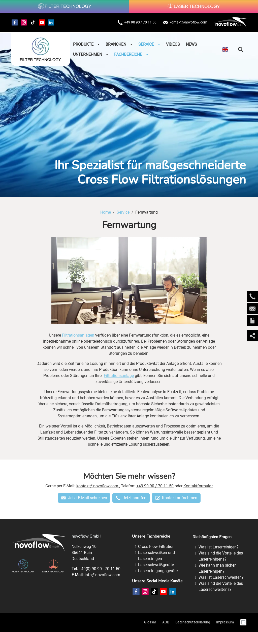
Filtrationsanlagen (78, 335)
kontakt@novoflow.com (185, 22)
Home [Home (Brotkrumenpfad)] (105, 212)
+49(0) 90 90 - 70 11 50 (99, 568)
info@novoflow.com (102, 574)
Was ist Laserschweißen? (221, 577)
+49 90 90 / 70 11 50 (136, 22)
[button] (240, 49)
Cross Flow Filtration (156, 546)
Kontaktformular (198, 486)
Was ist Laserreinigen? (219, 547)
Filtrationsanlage (119, 375)
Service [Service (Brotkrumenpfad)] (123, 212)
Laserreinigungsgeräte (158, 570)
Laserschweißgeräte (156, 564)
